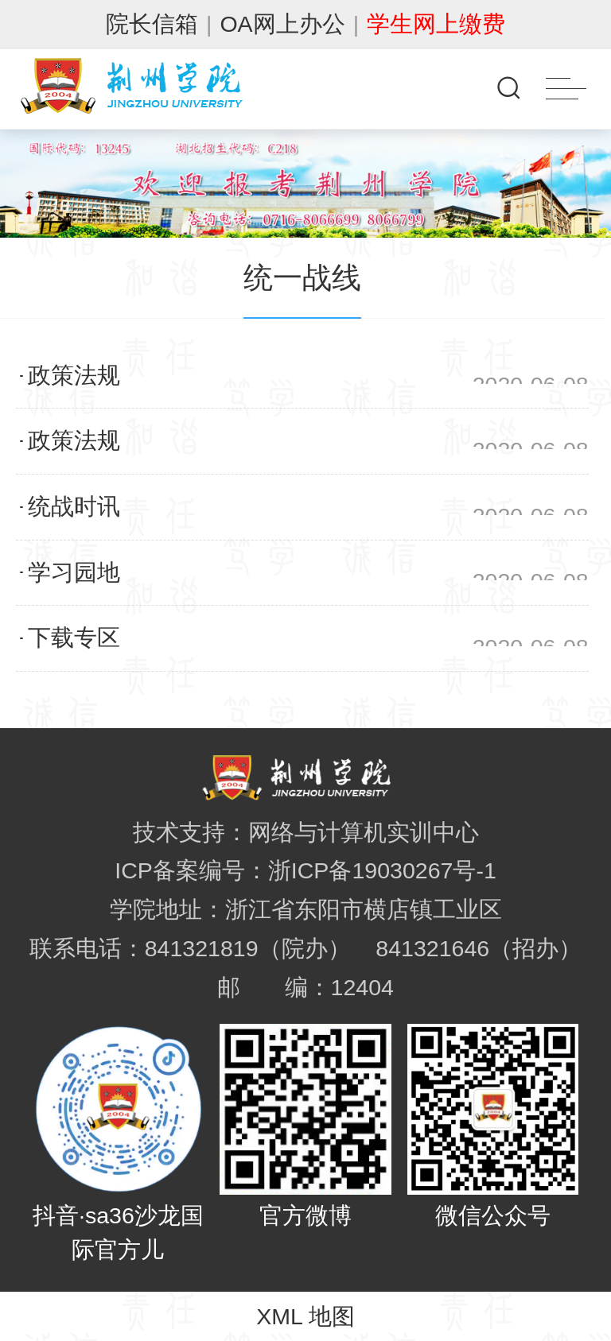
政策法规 (74, 375)
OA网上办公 (282, 24)
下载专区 (74, 637)
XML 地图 (305, 1316)
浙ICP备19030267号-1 (382, 870)
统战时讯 (74, 506)
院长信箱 (152, 24)
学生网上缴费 (436, 24)
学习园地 (74, 572)
